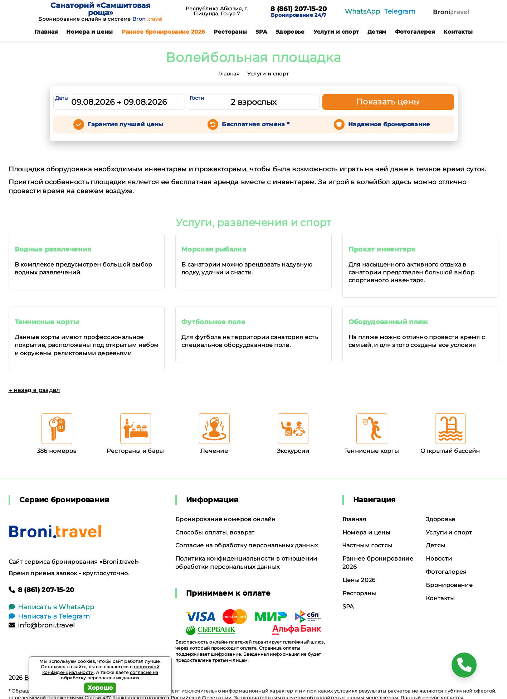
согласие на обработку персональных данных (109, 675)
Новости (439, 558)
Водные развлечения (53, 249)
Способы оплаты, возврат (214, 532)
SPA (261, 31)
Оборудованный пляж (388, 322)
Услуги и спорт (336, 31)
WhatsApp (362, 11)
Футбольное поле (213, 322)
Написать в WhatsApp (51, 607)
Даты (62, 98)
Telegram (399, 11)
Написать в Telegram (49, 616)
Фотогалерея (415, 31)
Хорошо (100, 687)
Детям (376, 31)
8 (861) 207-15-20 (298, 9)
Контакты (458, 31)
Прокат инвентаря (381, 249)
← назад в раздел (34, 390)
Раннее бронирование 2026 (163, 31)
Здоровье (290, 31)
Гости (197, 98)
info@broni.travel (42, 625)
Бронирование (449, 585)
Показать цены (388, 102)
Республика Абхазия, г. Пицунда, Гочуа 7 (217, 11)
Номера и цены (89, 31)
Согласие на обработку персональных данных (246, 545)
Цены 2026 (359, 580)
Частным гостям (367, 545)
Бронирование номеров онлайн (225, 519)
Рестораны (230, 31)
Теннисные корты (47, 322)
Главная (46, 31)
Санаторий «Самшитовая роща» (100, 9)
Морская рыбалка (213, 249)
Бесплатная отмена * (255, 124)
